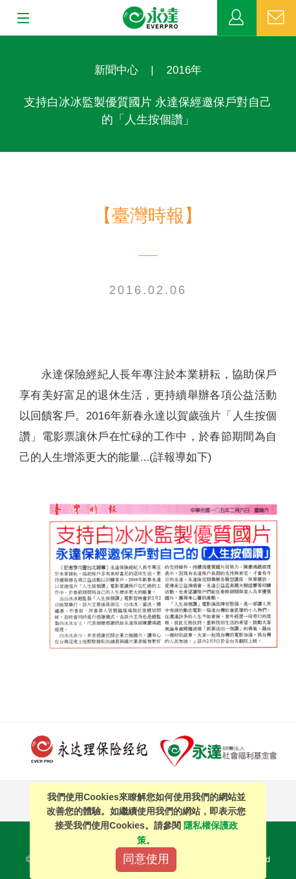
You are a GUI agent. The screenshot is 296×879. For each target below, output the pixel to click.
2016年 (184, 70)
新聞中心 (116, 70)
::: (4, 42)
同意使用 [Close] (146, 859)
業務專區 (237, 18)
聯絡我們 (276, 18)
